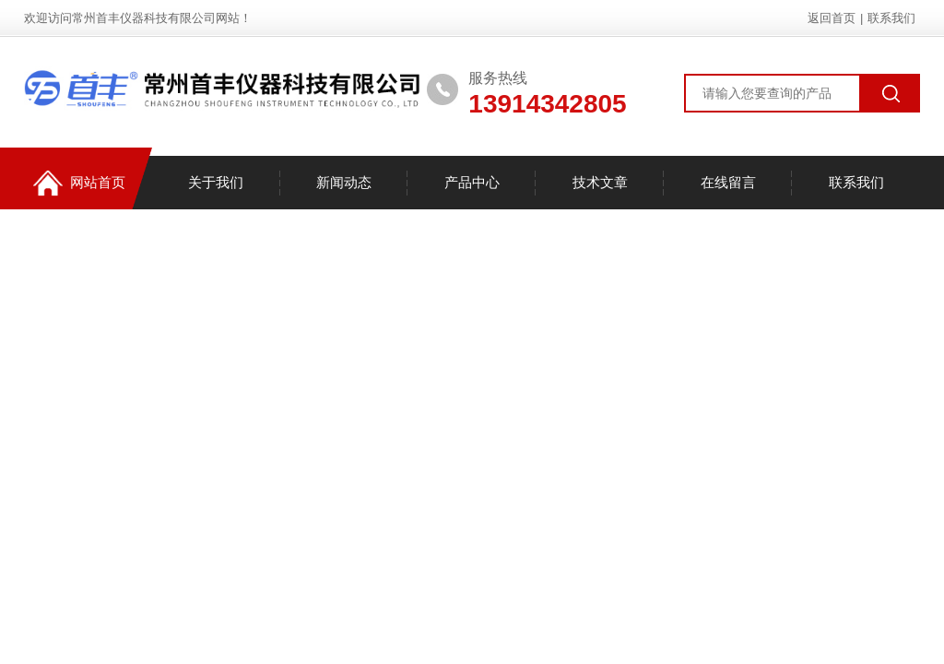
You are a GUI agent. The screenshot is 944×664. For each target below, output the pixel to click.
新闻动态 (344, 182)
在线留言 (728, 182)
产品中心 (472, 182)
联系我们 (891, 18)
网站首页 (79, 183)
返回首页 (832, 18)
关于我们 (215, 182)
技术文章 (600, 182)
